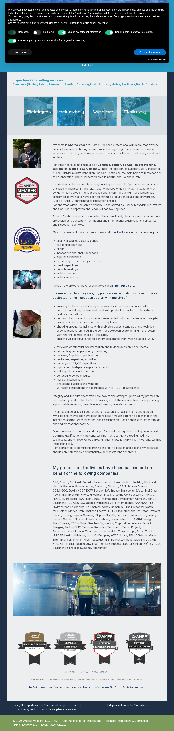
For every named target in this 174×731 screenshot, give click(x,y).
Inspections (76, 687)
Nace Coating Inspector (38, 687)
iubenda (162, 59)
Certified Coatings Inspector (134, 687)
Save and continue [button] (149, 52)
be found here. (125, 285)
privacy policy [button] (129, 9)
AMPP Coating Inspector (59, 687)
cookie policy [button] (137, 13)
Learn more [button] (20, 52)
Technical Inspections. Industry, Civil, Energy (102, 687)
